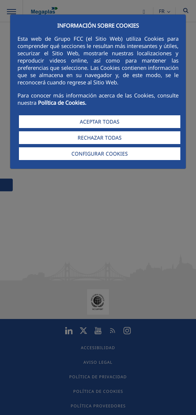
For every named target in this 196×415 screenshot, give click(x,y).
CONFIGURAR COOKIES (99, 153)
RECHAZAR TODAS (100, 137)
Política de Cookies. (62, 102)
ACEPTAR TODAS (99, 121)
